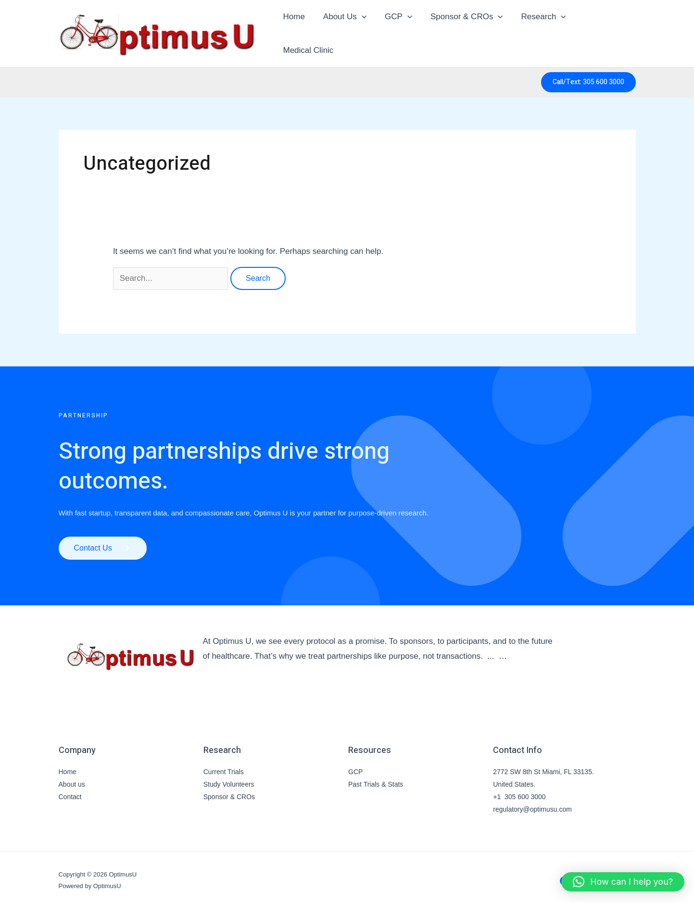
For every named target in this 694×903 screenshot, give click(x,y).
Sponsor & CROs (463, 30)
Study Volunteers (228, 778)
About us (72, 778)
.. (489, 649)
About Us (345, 30)
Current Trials (223, 765)
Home (296, 30)
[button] (362, 30)
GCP (397, 30)
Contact (70, 790)
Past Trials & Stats (375, 778)
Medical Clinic (602, 30)
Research (538, 30)
